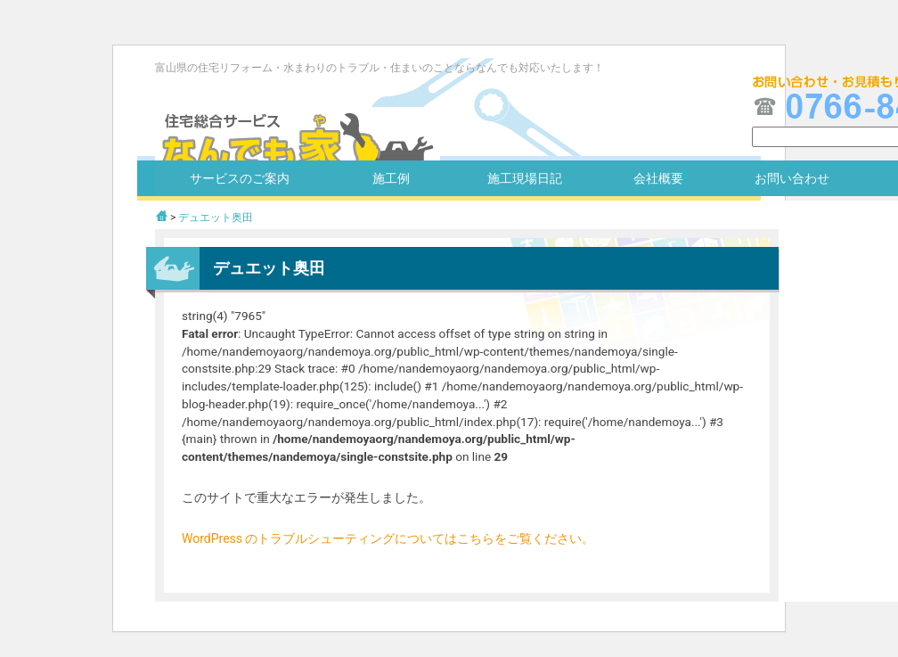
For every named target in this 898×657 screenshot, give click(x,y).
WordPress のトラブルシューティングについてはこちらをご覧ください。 (388, 538)
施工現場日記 (524, 178)
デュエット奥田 (215, 217)
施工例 (391, 178)
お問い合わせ (792, 178)
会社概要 (658, 178)
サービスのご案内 (240, 178)
